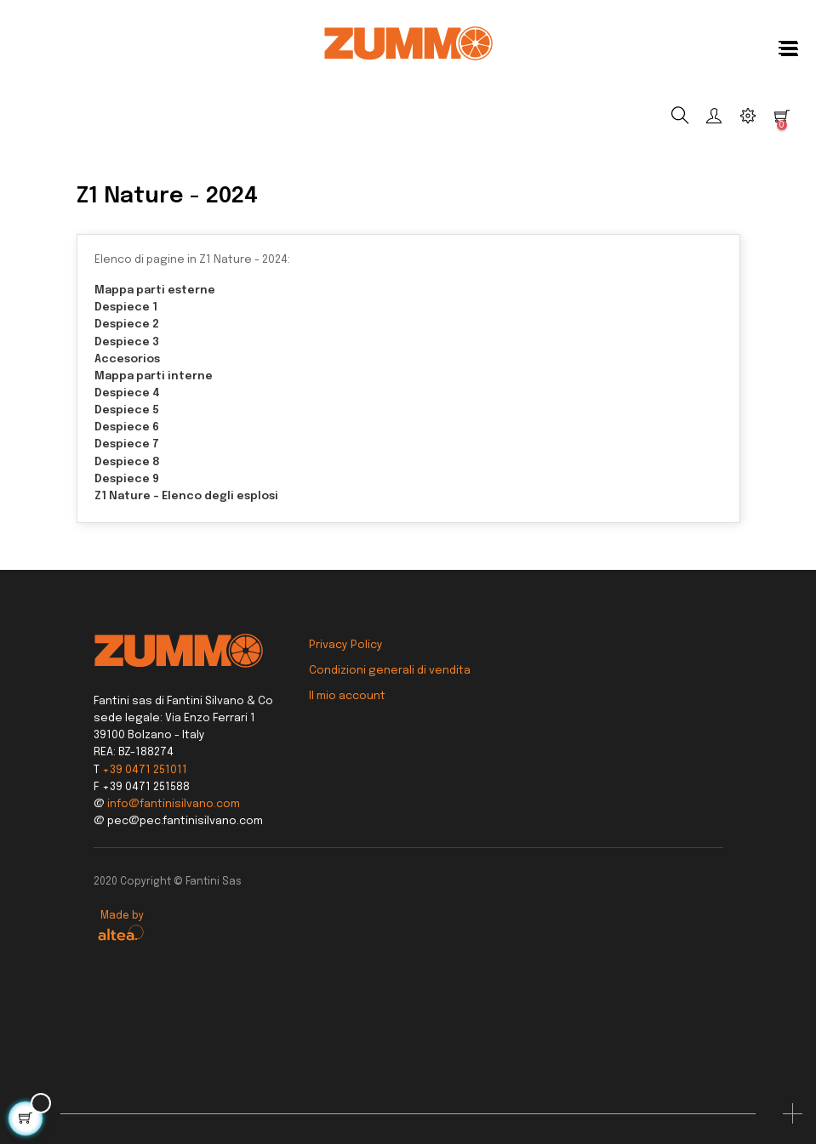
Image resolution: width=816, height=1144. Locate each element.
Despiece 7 (126, 444)
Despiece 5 (126, 410)
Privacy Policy (346, 645)
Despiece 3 (126, 342)
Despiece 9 (126, 479)
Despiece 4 (127, 393)
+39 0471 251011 (144, 770)
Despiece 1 (125, 307)
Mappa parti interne (153, 376)
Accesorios (127, 359)
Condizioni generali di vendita (390, 670)
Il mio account (347, 696)
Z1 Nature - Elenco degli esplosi (186, 496)
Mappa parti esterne (154, 290)
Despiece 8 (127, 462)
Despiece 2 (126, 324)
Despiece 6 (126, 427)
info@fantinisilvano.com (173, 804)
